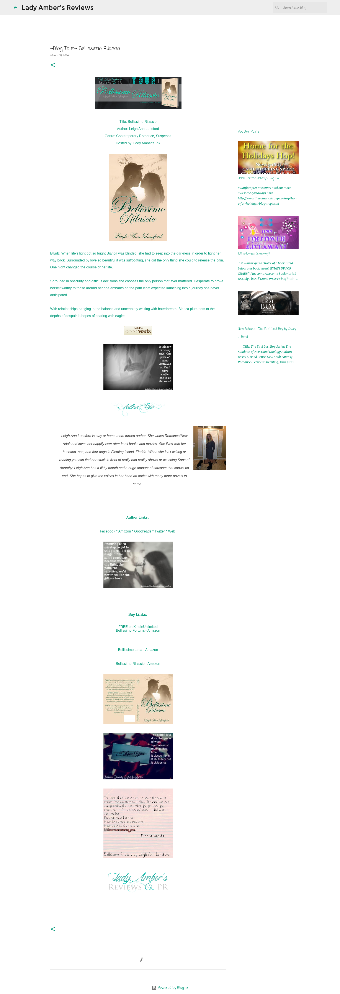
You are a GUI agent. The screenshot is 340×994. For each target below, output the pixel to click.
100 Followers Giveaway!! (254, 253)
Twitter (160, 531)
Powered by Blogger (170, 988)
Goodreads (142, 531)
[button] (53, 65)
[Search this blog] (304, 7)
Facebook (107, 531)
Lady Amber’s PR (146, 143)
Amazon (124, 531)
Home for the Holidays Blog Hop (259, 178)
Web (171, 531)
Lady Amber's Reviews (57, 7)
